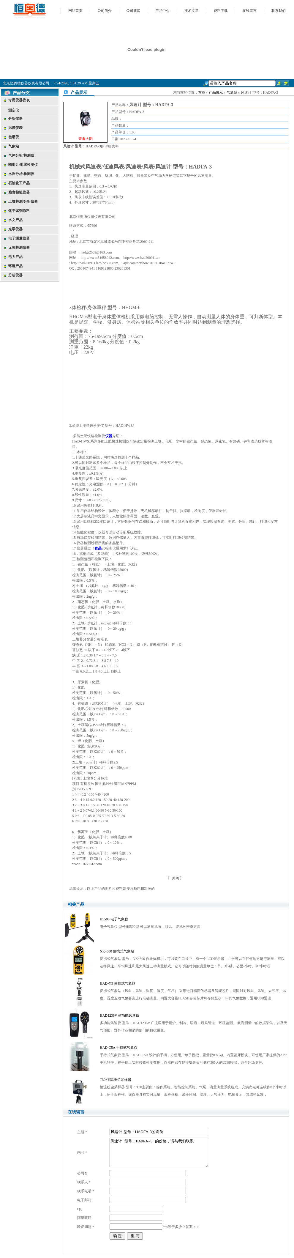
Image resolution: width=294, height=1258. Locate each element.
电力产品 (15, 257)
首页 (201, 92)
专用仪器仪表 (19, 100)
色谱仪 (13, 137)
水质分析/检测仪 (21, 174)
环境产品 (15, 266)
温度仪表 (15, 128)
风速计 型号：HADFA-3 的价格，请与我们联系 (159, 1152)
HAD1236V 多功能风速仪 (119, 1015)
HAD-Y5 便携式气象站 (117, 983)
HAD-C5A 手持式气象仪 (118, 1048)
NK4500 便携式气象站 (117, 951)
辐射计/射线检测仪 (23, 165)
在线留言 (249, 11)
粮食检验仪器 (19, 192)
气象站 (13, 146)
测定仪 (13, 110)
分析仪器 (15, 118)
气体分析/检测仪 (21, 155)
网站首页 (75, 11)
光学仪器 (15, 229)
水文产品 (15, 220)
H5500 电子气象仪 (114, 919)
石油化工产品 (19, 183)
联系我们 (278, 11)
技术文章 (191, 11)
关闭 (175, 878)
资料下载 (221, 11)
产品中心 (162, 11)
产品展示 (216, 92)
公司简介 (104, 11)
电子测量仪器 (19, 238)
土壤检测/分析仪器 (23, 201)
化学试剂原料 (19, 211)
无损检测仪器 (19, 247)
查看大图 (85, 139)
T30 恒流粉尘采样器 (115, 1080)
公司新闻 (133, 11)
